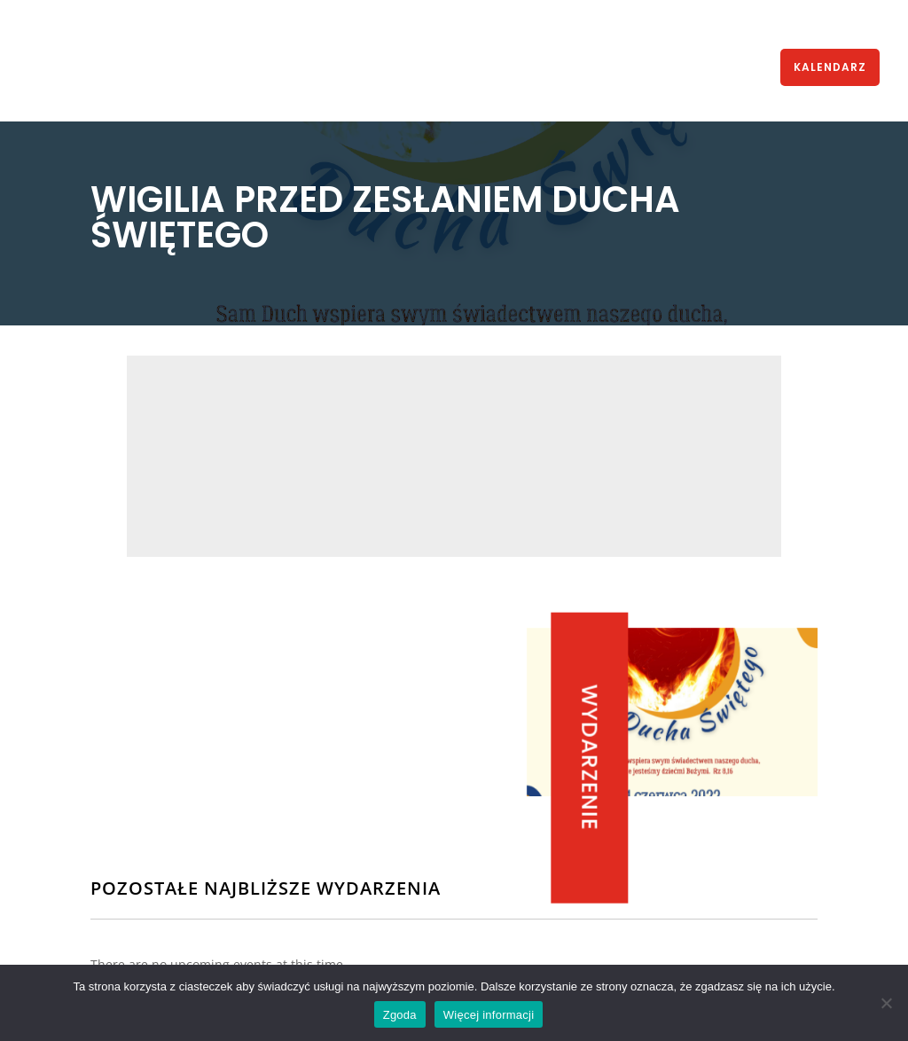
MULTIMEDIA (567, 68)
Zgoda (400, 1014)
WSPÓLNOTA (227, 68)
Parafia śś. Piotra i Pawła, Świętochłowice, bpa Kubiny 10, (572, 471)
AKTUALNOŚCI (139, 68)
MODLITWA (661, 68)
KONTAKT (746, 68)
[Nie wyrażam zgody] (886, 1003)
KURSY (486, 68)
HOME (71, 68)
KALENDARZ (830, 66)
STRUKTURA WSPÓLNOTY (366, 68)
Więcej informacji (489, 1014)
